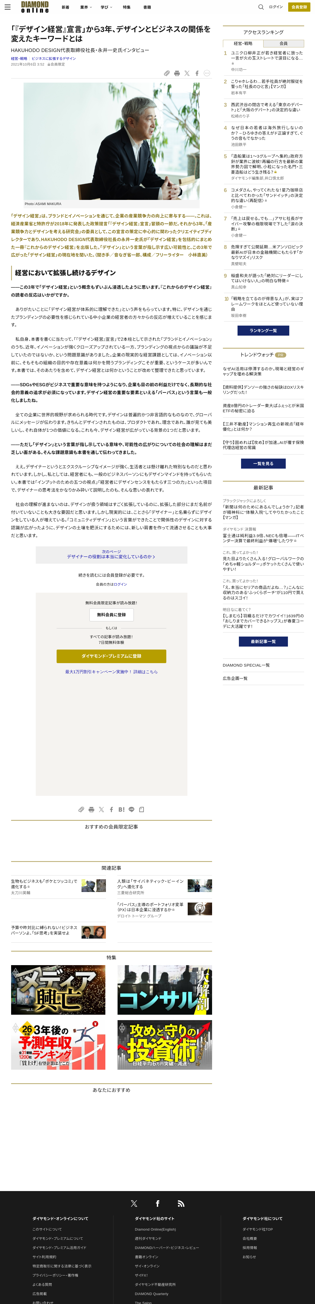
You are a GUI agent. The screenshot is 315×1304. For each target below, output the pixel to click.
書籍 (154, 10)
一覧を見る (263, 463)
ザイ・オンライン (147, 1152)
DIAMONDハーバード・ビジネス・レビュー (167, 1134)
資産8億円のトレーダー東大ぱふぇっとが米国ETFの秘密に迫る (263, 408)
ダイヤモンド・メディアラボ (155, 1226)
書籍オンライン (146, 1143)
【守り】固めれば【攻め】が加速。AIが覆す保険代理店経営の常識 (263, 445)
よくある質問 (42, 1171)
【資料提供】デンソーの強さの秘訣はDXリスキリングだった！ (263, 390)
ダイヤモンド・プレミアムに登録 (111, 656)
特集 (133, 10)
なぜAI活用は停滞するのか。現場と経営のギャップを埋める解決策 (263, 371)
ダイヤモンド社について (262, 1105)
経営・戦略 (19, 59)
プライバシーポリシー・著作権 (56, 1162)
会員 (284, 43)
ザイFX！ (141, 1162)
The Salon (143, 1189)
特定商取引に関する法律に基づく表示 (62, 1152)
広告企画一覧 (235, 678)
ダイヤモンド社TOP (258, 1116)
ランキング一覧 (263, 330)
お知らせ (249, 1143)
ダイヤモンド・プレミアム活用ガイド (59, 1134)
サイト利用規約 (44, 1143)
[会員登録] (293, 9)
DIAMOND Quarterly (151, 1180)
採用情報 (250, 1134)
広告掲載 (40, 1180)
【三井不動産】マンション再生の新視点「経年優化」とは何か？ (263, 427)
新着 (72, 10)
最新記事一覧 (263, 641)
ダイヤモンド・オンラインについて (60, 1105)
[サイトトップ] (36, 9)
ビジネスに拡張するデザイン (54, 59)
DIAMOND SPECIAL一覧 (246, 665)
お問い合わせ (43, 1189)
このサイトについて (47, 1116)
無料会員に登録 (111, 614)
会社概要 (250, 1125)
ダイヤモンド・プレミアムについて (58, 1125)
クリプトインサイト (149, 1208)
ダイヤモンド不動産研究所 (155, 1171)
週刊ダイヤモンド (148, 1125)
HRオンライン (145, 1198)
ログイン (269, 9)
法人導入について (46, 1198)
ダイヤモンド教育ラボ (151, 1217)
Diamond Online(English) (155, 1116)
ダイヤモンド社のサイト (154, 1105)
